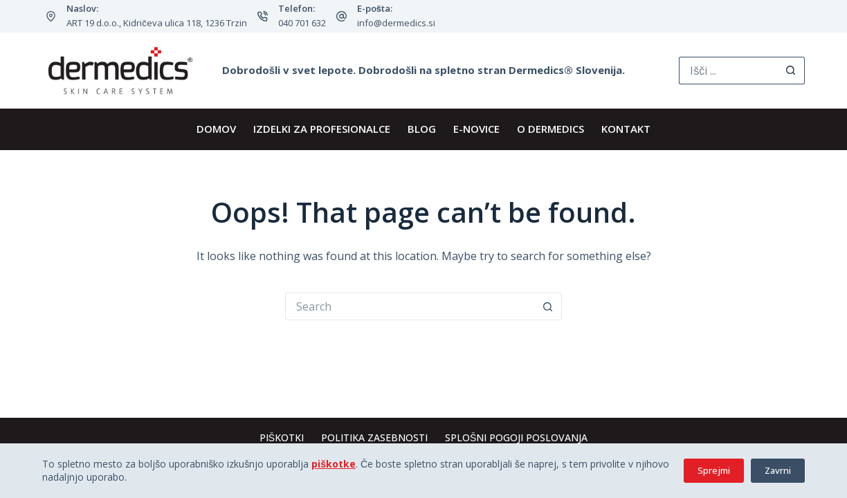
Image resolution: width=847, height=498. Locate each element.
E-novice (476, 129)
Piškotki (281, 438)
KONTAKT (625, 129)
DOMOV (216, 129)
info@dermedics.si (396, 23)
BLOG (422, 129)
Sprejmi (714, 470)
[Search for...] (728, 70)
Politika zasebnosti (374, 438)
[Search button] (791, 70)
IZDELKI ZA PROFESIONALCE (321, 129)
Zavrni (778, 470)
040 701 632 (302, 23)
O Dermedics (550, 129)
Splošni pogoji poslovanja (516, 438)
